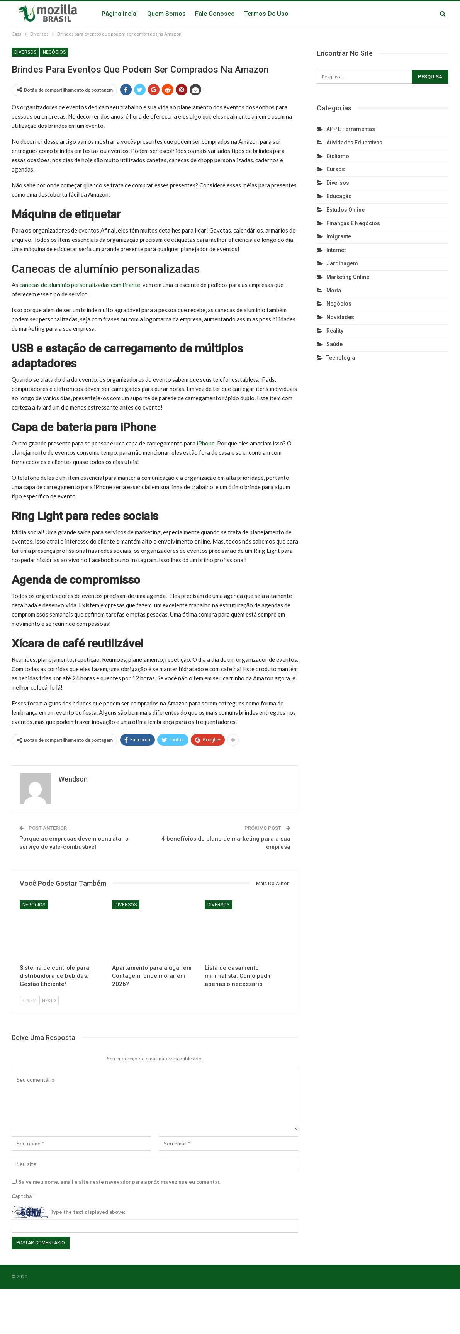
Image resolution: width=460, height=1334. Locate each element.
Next (49, 1000)
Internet (336, 250)
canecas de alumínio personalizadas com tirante (79, 284)
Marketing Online (347, 277)
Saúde (334, 344)
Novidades (340, 317)
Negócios (54, 52)
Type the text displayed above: (87, 1212)
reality (334, 331)
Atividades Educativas (354, 142)
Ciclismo (337, 156)
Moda (333, 290)
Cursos (335, 169)
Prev (29, 1000)
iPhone (206, 443)
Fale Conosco (215, 13)
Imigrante (338, 236)
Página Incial (120, 13)
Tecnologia (340, 358)
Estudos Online (345, 210)
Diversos (25, 52)
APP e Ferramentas (350, 129)
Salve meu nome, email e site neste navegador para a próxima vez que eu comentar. (120, 1182)
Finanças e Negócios (353, 223)
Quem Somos (166, 13)
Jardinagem (342, 263)
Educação (339, 196)
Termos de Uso (266, 13)
